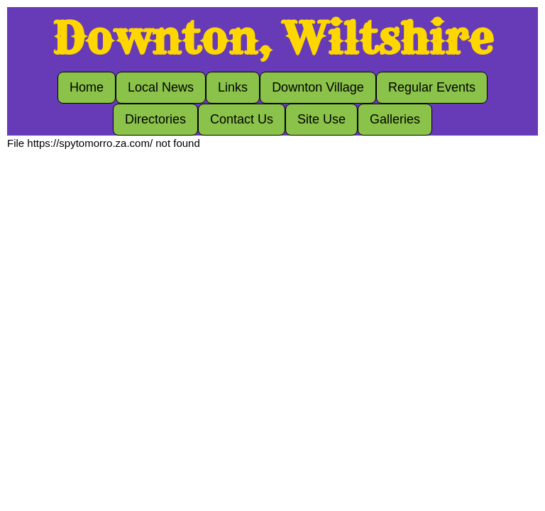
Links (233, 87)
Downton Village (318, 87)
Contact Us (241, 119)
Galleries (395, 119)
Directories (155, 119)
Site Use (321, 119)
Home (87, 87)
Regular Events (431, 87)
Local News (161, 87)
